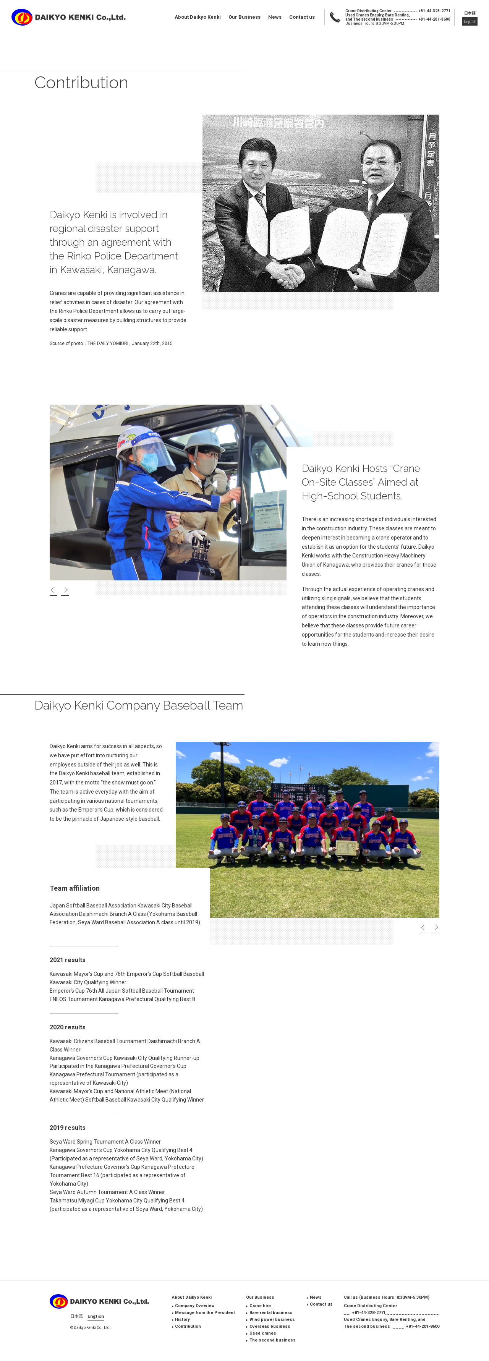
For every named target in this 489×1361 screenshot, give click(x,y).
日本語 (470, 13)
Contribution (188, 1326)
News (275, 17)
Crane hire (260, 1305)
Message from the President (205, 1312)
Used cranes (262, 1333)
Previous (53, 591)
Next (65, 591)
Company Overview (195, 1305)
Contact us (302, 17)
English (470, 21)
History (182, 1319)
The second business (272, 1340)
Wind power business (272, 1319)
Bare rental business (271, 1312)
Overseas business (269, 1326)
